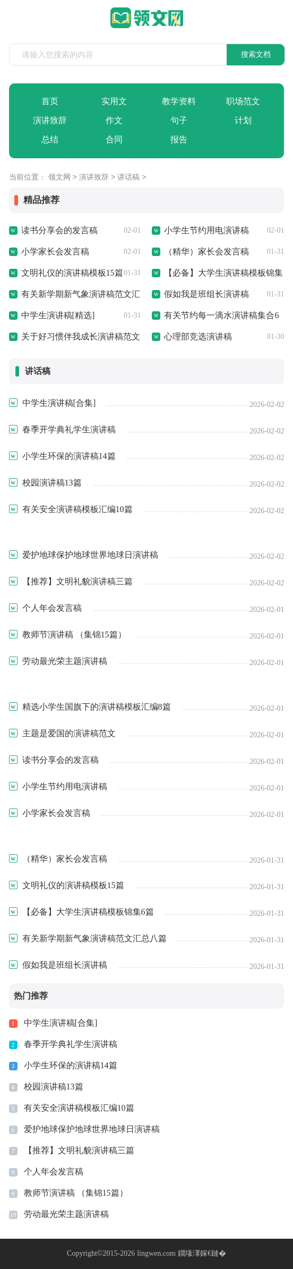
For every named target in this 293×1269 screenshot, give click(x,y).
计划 (243, 120)
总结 (49, 139)
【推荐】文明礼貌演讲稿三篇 (79, 1150)
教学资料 (179, 101)
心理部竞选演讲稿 (198, 336)
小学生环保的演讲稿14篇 (70, 1065)
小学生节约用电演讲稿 (206, 230)
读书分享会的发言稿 (59, 230)
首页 (49, 101)
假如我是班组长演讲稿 (206, 294)
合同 (114, 139)
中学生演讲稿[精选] (58, 315)
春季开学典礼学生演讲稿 (70, 1044)
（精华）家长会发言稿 (206, 251)
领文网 (59, 178)
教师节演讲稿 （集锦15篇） (76, 1192)
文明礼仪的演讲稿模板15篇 (72, 272)
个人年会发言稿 (53, 1171)
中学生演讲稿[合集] (61, 1022)
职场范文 (243, 101)
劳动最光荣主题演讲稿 (66, 1214)
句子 (178, 120)
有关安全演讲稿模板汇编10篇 (79, 1107)
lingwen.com (156, 1253)
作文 (114, 120)
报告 (178, 139)
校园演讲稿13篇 (53, 1086)
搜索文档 (256, 54)
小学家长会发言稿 (55, 251)
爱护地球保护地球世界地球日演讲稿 (92, 1129)
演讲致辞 (50, 120)
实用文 (114, 101)
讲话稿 (128, 178)
